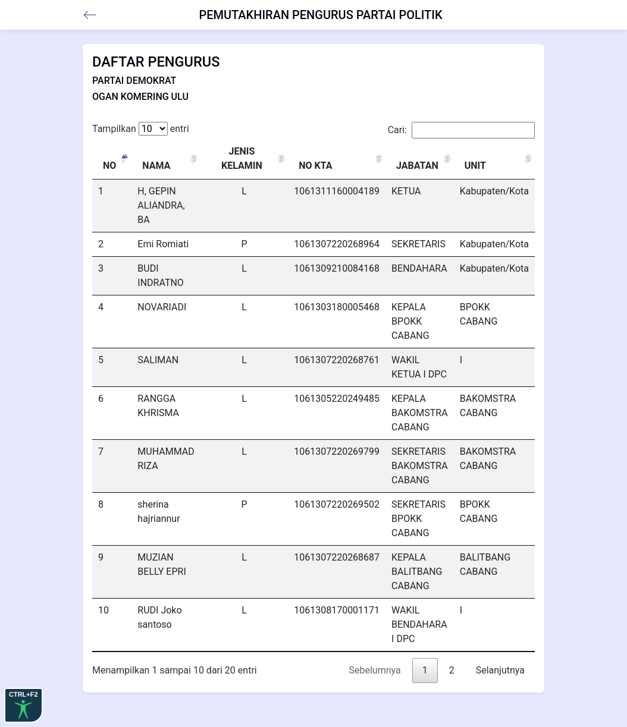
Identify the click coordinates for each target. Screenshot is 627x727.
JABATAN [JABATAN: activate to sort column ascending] (417, 165)
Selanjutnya (500, 670)
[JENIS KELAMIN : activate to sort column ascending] (244, 159)
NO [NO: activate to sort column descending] (109, 165)
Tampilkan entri (140, 129)
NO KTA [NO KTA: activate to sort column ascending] (315, 165)
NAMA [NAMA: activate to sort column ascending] (156, 165)
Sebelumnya (375, 670)
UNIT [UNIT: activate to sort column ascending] (475, 165)
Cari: (461, 130)
